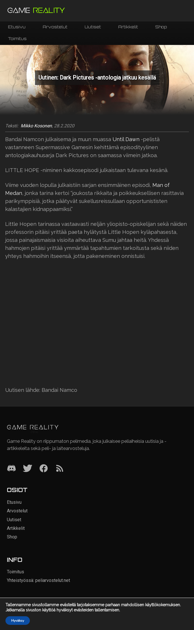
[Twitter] (27, 469)
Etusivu (17, 26)
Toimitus (17, 38)
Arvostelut (55, 26)
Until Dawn (125, 139)
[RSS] (59, 469)
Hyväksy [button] (17, 620)
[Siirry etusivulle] (36, 10)
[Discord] (11, 469)
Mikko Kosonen (36, 126)
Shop (161, 26)
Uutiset (93, 26)
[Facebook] (43, 469)
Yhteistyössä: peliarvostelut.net (38, 580)
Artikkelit (128, 26)
